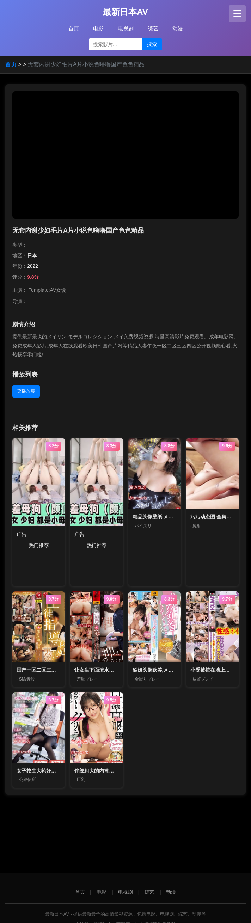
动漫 (177, 28)
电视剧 (126, 28)
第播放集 (26, 391)
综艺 (153, 28)
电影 (98, 28)
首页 (73, 28)
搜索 (152, 44)
